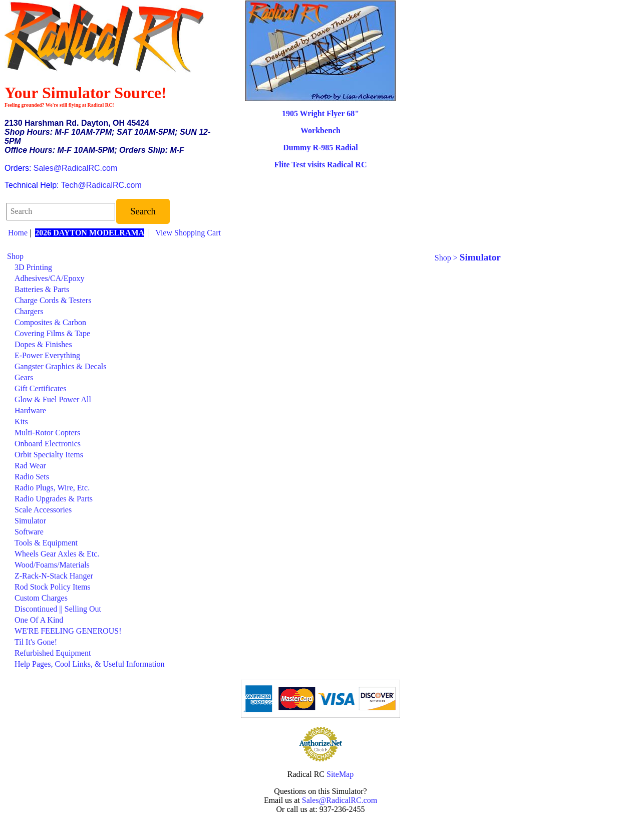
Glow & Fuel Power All (53, 399)
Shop (15, 256)
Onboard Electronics (48, 443)
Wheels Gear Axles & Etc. (57, 553)
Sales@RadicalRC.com (75, 168)
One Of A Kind (39, 620)
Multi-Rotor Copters (47, 432)
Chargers (29, 311)
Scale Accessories (43, 509)
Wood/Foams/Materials (52, 565)
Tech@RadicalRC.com (101, 185)
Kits (21, 421)
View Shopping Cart (188, 232)
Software (29, 531)
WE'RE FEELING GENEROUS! (68, 631)
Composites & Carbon (50, 322)
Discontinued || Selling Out (58, 609)
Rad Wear (30, 465)
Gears (24, 377)
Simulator (30, 520)
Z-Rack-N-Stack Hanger (54, 576)
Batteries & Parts (42, 289)
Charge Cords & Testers (53, 300)
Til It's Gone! (36, 642)
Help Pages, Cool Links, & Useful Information (90, 664)
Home (18, 232)
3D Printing (33, 267)
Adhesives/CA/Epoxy (50, 278)
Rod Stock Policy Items (53, 587)
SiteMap (340, 774)
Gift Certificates (41, 388)
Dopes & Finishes (43, 344)
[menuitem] (205, 256)
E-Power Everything (47, 355)
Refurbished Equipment (53, 653)
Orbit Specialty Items (49, 454)
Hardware (30, 410)
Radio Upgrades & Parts (54, 498)
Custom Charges (41, 598)
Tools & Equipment (46, 542)
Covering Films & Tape (52, 333)
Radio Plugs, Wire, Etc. (52, 487)
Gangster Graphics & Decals (61, 366)
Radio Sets (32, 476)
